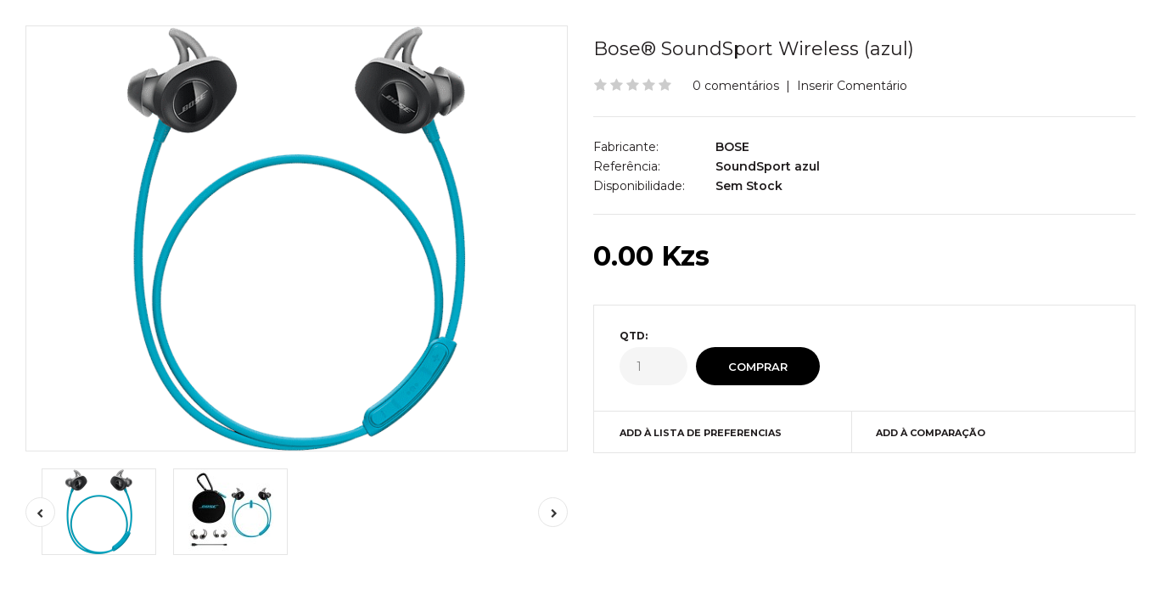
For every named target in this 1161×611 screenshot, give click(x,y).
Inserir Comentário (852, 85)
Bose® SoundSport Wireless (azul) (753, 48)
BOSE (732, 146)
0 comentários (736, 85)
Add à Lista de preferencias (701, 433)
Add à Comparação (930, 433)
